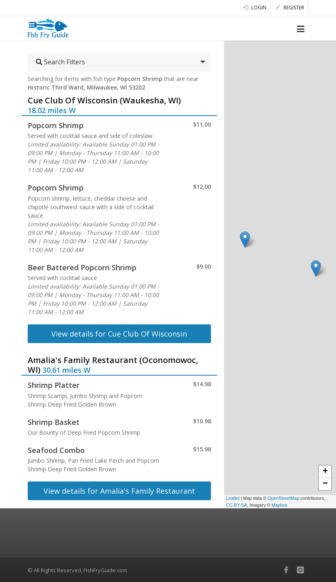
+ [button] (325, 472)
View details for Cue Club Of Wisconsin (119, 334)
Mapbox (280, 505)
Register (289, 7)
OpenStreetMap (283, 498)
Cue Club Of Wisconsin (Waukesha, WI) (104, 100)
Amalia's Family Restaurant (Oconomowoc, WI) (113, 364)
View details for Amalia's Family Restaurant (119, 491)
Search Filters (60, 61)
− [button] (325, 484)
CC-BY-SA (236, 505)
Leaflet (232, 498)
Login (254, 7)
